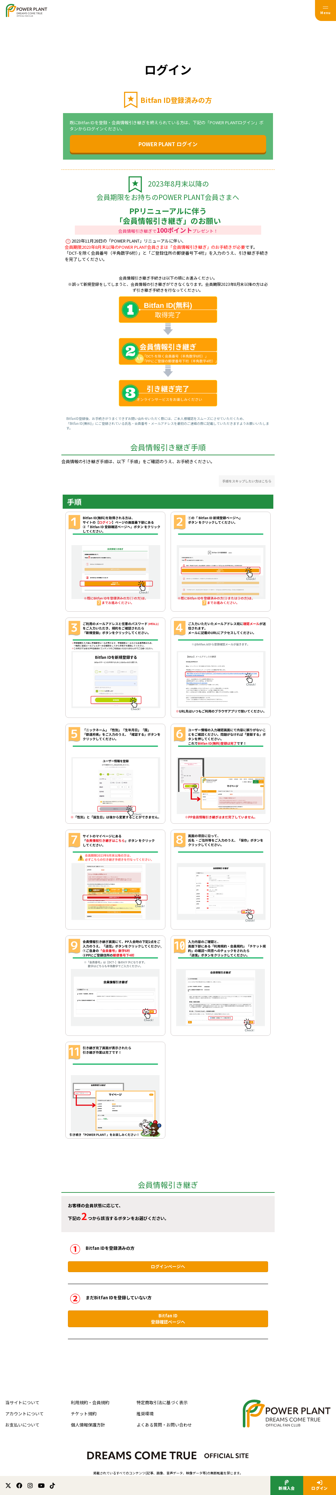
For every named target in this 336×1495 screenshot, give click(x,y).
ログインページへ (168, 1266)
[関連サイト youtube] (41, 1485)
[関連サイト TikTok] (52, 1485)
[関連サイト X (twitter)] (8, 1485)
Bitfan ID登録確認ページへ (168, 1318)
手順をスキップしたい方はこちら (246, 481)
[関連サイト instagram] (30, 1485)
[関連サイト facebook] (19, 1485)
